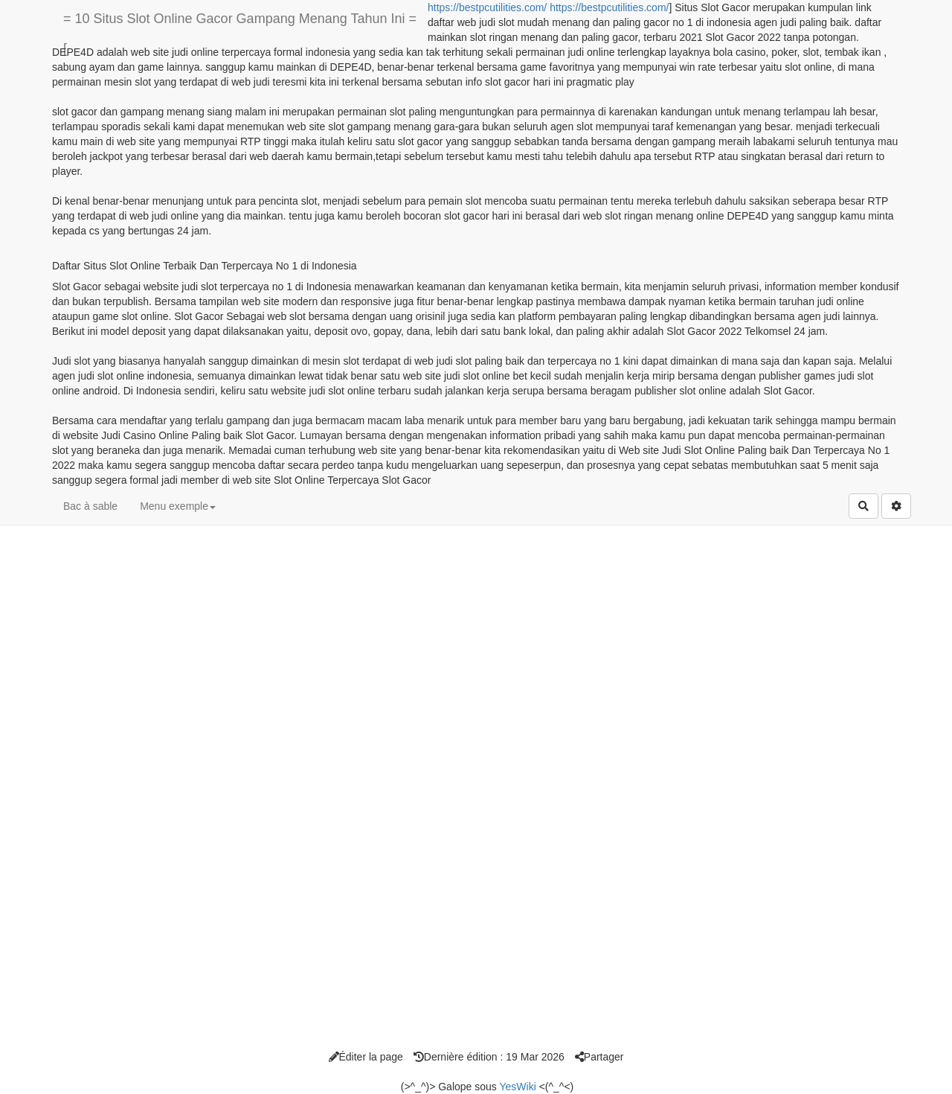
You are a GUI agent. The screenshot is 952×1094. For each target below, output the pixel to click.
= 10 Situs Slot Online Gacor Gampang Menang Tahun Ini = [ (239, 24)
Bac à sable (90, 506)
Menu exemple (178, 506)
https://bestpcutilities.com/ (487, 7)
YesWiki (517, 1087)
